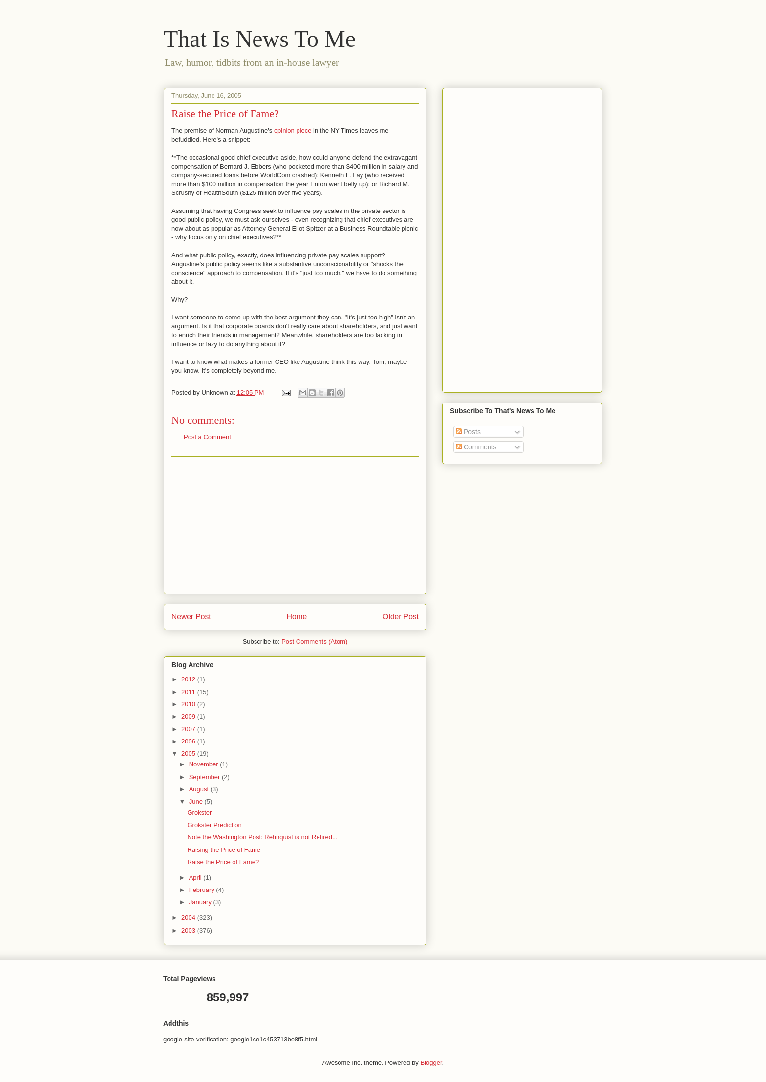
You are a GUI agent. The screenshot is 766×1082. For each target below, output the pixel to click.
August (200, 789)
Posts (468, 432)
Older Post (401, 617)
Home (297, 617)
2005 (189, 753)
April (196, 877)
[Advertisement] (295, 525)
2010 (189, 704)
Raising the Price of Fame (223, 849)
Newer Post (191, 617)
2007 (189, 729)
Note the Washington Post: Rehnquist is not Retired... (262, 837)
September (205, 777)
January (201, 902)
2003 (189, 930)
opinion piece (293, 130)
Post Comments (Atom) (314, 641)
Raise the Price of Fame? (223, 862)
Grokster (199, 812)
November (204, 764)
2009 (189, 716)
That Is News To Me (260, 39)
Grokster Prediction (214, 824)
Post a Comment (207, 437)
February (202, 889)
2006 (189, 741)
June (197, 801)
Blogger (431, 1062)
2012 (189, 679)
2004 (189, 917)
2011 (189, 692)
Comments (476, 447)
